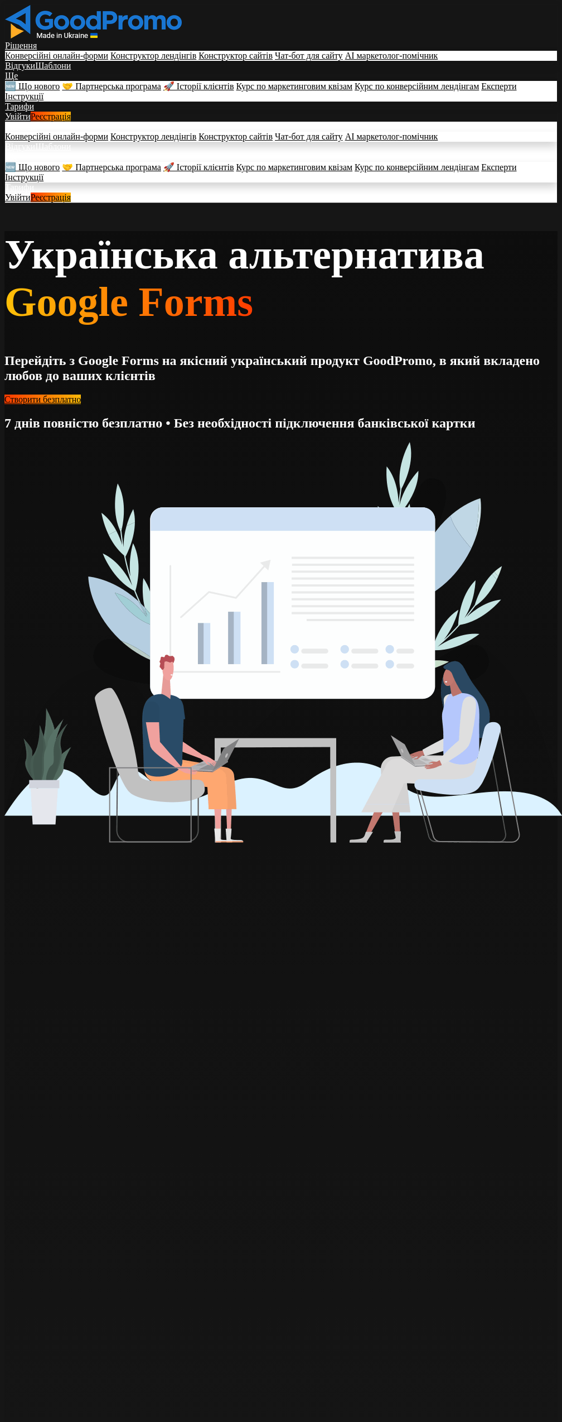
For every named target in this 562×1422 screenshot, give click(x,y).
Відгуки (20, 65)
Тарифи (19, 106)
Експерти (498, 86)
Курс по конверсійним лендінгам (417, 86)
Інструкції (24, 96)
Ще (11, 75)
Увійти (18, 116)
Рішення (21, 45)
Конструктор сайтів (235, 55)
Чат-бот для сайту (309, 55)
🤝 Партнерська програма (111, 86)
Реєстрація (51, 116)
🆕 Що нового (32, 86)
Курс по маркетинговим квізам (294, 86)
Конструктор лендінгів (153, 55)
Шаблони (53, 65)
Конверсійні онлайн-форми (56, 55)
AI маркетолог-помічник (391, 55)
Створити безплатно (42, 399)
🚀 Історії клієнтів (198, 86)
